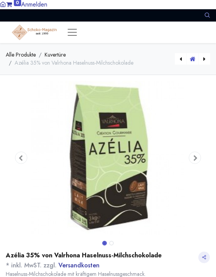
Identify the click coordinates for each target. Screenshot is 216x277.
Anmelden (34, 4)
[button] (207, 15)
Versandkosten (79, 265)
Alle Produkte (21, 54)
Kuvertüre (55, 54)
